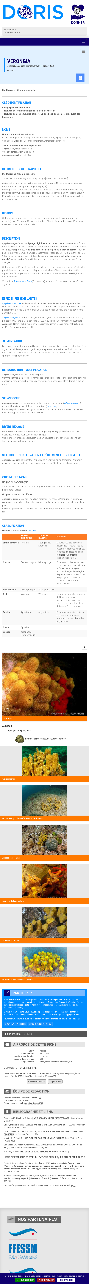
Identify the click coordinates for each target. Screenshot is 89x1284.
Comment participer (15, 1024)
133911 (32, 530)
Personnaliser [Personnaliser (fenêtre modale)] (65, 1279)
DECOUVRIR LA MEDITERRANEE (34, 1151)
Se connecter (10, 29)
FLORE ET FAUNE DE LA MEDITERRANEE (46, 1138)
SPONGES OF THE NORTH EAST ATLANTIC (59, 1145)
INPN (73, 1185)
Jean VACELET (20, 1100)
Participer (18, 993)
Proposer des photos (40, 1024)
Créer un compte (12, 32)
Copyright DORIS (72, 1014)
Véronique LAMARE (30, 1098)
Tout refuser (46, 1279)
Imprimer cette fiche (18, 1034)
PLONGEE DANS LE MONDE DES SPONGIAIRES (45, 1125)
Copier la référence (36, 1081)
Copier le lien (55, 1081)
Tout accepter (25, 1279)
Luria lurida (51, 406)
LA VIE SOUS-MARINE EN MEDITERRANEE (50, 1118)
